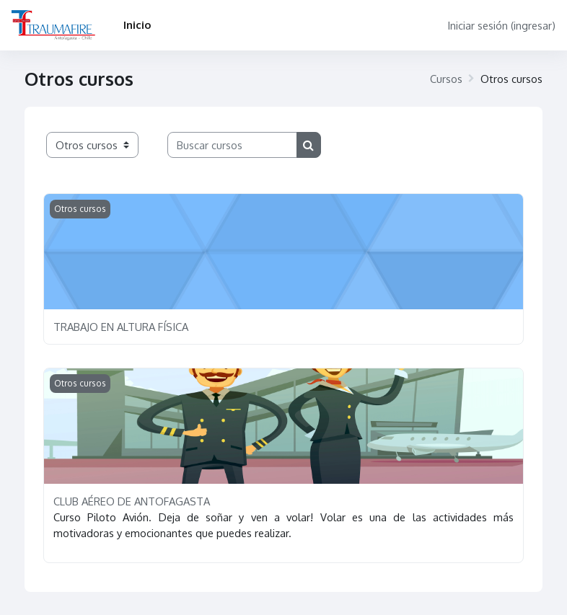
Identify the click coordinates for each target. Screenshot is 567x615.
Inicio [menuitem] (137, 24)
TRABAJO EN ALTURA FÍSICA (120, 326)
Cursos (446, 78)
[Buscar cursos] (232, 145)
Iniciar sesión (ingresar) (501, 25)
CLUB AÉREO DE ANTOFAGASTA (131, 501)
